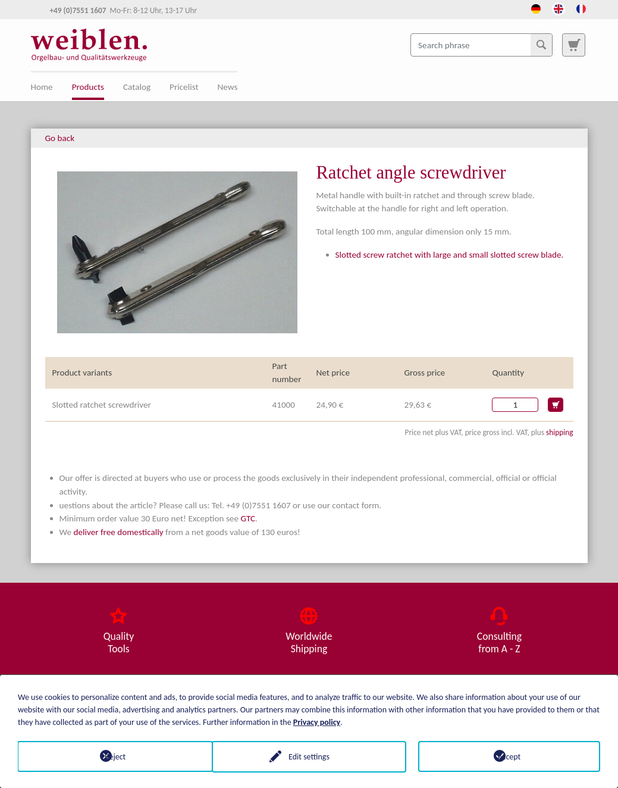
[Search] (541, 44)
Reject (109, 756)
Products (88, 87)
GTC (247, 518)
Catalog (136, 87)
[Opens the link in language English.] (558, 7)
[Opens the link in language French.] (581, 7)
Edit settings (309, 756)
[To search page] (573, 44)
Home (42, 87)
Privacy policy (316, 722)
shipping (559, 432)
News (228, 87)
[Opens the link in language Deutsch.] (535, 7)
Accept (508, 756)
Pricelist (184, 87)
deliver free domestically (118, 532)
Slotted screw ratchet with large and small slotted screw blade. (449, 254)
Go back (60, 138)
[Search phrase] (481, 44)
